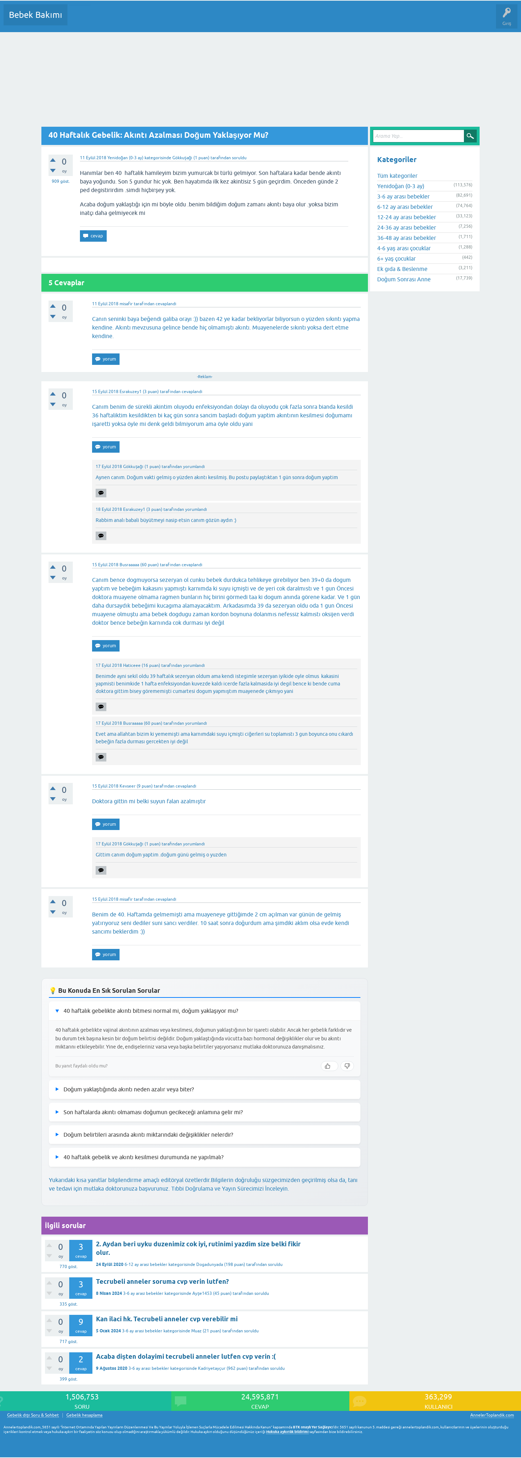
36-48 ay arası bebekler (406, 238)
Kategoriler (146, 20)
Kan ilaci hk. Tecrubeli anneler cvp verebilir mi (167, 1319)
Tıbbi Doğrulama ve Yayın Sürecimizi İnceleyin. (230, 1188)
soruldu (239, 157)
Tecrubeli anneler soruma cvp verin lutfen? (162, 1281)
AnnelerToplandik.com (492, 1415)
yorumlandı (194, 466)
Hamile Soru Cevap (299, 20)
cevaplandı (166, 303)
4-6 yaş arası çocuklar (404, 248)
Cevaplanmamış (111, 20)
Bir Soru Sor (205, 20)
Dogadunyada (209, 1264)
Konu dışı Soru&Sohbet (248, 20)
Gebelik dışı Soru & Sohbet (33, 1415)
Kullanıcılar (175, 20)
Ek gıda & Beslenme (402, 269)
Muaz (196, 1330)
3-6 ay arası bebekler (143, 1293)
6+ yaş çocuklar (396, 258)
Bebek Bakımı (35, 15)
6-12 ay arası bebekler (146, 1264)
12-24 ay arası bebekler (406, 217)
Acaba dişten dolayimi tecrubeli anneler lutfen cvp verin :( (185, 1356)
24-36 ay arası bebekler (406, 227)
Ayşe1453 (202, 1293)
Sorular (80, 20)
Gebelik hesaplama (84, 1415)
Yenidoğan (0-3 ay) (125, 157)
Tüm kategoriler (397, 175)
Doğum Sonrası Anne (404, 279)
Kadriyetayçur (212, 1368)
